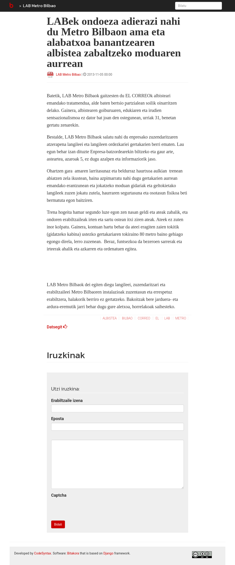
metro (180, 318)
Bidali (58, 524)
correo (144, 318)
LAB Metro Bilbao (39, 6)
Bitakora (73, 553)
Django (108, 553)
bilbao (127, 318)
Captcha (59, 495)
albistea (110, 318)
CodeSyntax (42, 553)
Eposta (57, 418)
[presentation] (86, 508)
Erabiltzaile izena (67, 400)
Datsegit (57, 326)
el (157, 318)
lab (167, 318)
